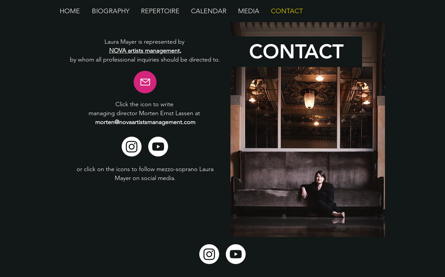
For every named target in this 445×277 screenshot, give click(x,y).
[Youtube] (158, 147)
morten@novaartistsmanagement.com (145, 122)
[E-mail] (145, 82)
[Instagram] (132, 147)
